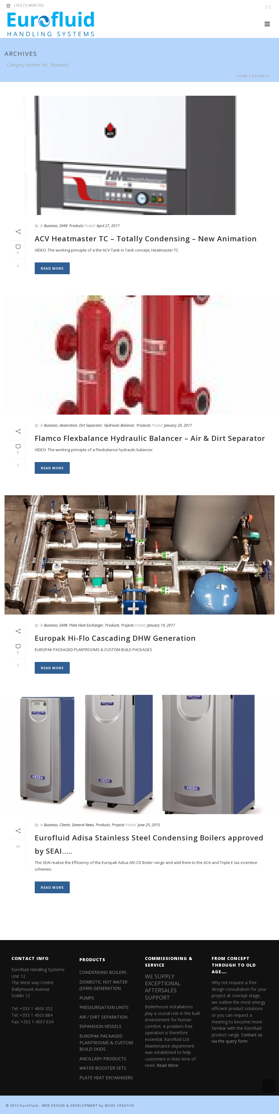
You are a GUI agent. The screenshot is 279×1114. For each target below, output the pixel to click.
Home (242, 76)
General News (83, 824)
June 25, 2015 (149, 824)
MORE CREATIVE (119, 1105)
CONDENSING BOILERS (103, 972)
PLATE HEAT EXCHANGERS (106, 1077)
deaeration (68, 425)
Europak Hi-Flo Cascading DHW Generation (115, 638)
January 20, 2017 (178, 425)
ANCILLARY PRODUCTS (102, 1058)
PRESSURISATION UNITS (104, 1007)
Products (76, 225)
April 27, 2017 (108, 225)
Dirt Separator (90, 425)
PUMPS (86, 998)
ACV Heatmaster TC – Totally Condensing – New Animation (146, 238)
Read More (52, 268)
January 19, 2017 (161, 625)
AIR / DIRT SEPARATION (103, 1017)
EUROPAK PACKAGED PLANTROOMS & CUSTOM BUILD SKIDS (106, 1042)
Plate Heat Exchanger (86, 625)
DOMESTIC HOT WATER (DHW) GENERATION (103, 985)
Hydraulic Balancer (119, 425)
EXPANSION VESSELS (100, 1026)
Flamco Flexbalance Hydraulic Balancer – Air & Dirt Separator (150, 438)
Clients (64, 824)
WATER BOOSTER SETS (102, 1068)
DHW (63, 225)
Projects (127, 625)
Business (260, 76)
